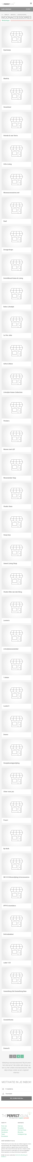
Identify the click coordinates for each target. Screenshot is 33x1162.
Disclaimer (4, 1136)
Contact (3, 1128)
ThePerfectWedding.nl (21, 1155)
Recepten (21, 1128)
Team (3, 1134)
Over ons (4, 1126)
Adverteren (4, 1130)
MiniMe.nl (3, 1156)
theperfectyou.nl (8, 3)
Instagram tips (22, 1134)
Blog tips (20, 1132)
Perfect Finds (22, 1130)
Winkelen (7, 14)
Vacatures (4, 1132)
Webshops (13, 14)
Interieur (20, 1126)
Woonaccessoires (22, 14)
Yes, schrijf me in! (16, 1098)
